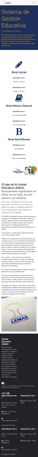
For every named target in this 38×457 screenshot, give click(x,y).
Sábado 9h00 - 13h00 (28, 441)
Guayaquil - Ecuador (9, 425)
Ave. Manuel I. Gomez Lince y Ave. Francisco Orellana (9, 405)
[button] (3, 171)
